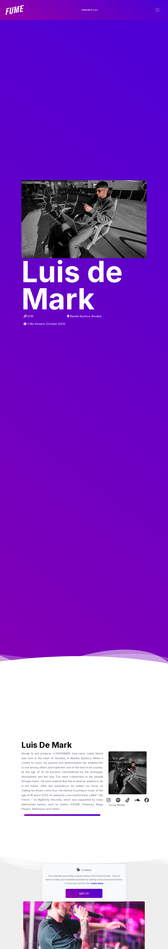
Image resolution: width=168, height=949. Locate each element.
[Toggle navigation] (157, 10)
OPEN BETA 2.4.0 (89, 10)
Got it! (84, 893)
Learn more (97, 883)
